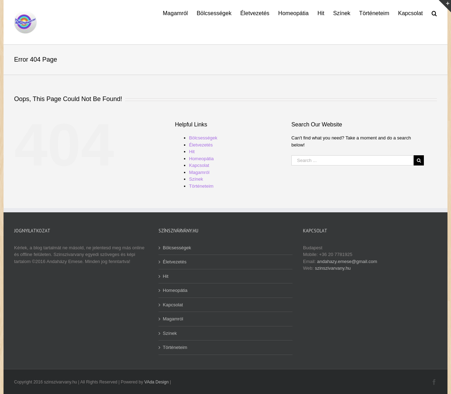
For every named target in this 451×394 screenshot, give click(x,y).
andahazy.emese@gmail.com (347, 261)
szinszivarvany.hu (333, 268)
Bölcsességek (203, 137)
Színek (196, 179)
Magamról (199, 172)
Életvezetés (201, 145)
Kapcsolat (199, 165)
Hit (192, 151)
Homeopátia (201, 158)
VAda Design (156, 382)
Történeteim (201, 186)
